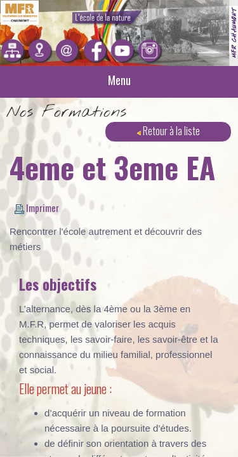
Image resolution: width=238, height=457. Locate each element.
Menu (119, 80)
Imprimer (37, 208)
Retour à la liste (168, 130)
